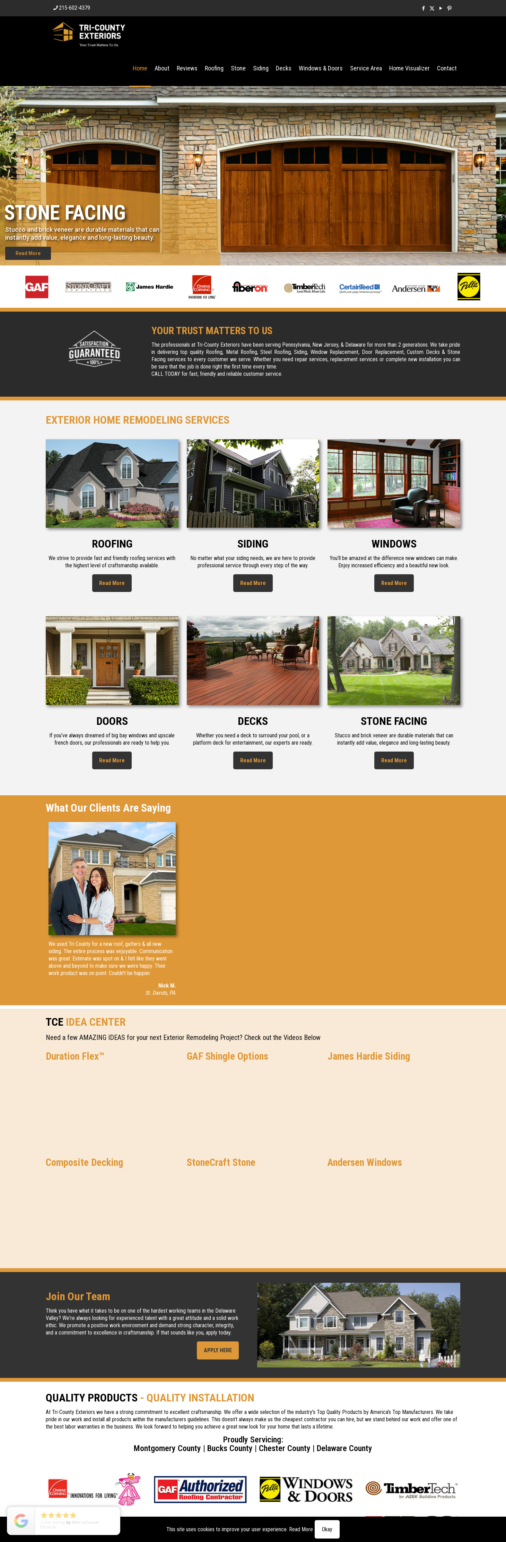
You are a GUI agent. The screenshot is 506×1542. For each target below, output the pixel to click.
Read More (28, 253)
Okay (327, 1529)
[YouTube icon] (440, 8)
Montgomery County (167, 1448)
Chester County (285, 1448)
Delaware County (344, 1448)
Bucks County (230, 1448)
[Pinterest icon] (449, 8)
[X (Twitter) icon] (432, 8)
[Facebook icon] (423, 8)
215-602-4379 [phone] (74, 8)
